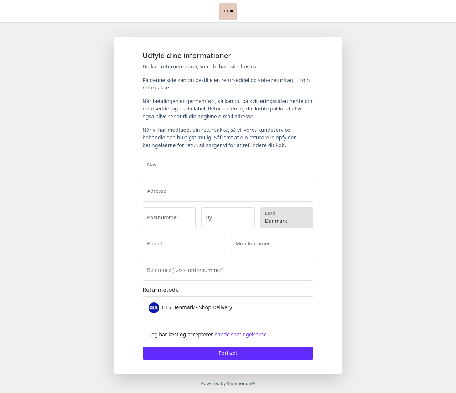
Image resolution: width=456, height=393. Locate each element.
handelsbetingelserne (240, 334)
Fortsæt (228, 353)
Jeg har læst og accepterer (208, 334)
